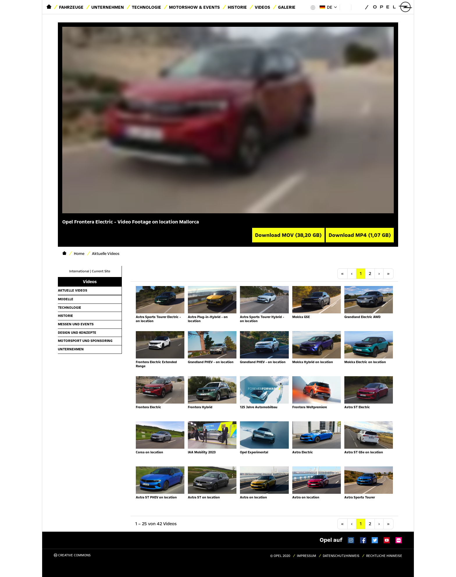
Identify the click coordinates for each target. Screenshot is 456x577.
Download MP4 (360, 235)
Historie (237, 7)
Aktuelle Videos (72, 290)
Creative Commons (72, 555)
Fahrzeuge (71, 7)
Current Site (101, 271)
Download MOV (288, 235)
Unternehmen (107, 7)
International (79, 271)
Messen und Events (76, 324)
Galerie (286, 7)
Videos (262, 7)
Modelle (65, 299)
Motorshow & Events (194, 7)
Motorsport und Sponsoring (85, 340)
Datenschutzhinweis (341, 556)
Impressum (306, 556)
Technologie (146, 7)
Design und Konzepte (77, 332)
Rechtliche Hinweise (384, 556)
